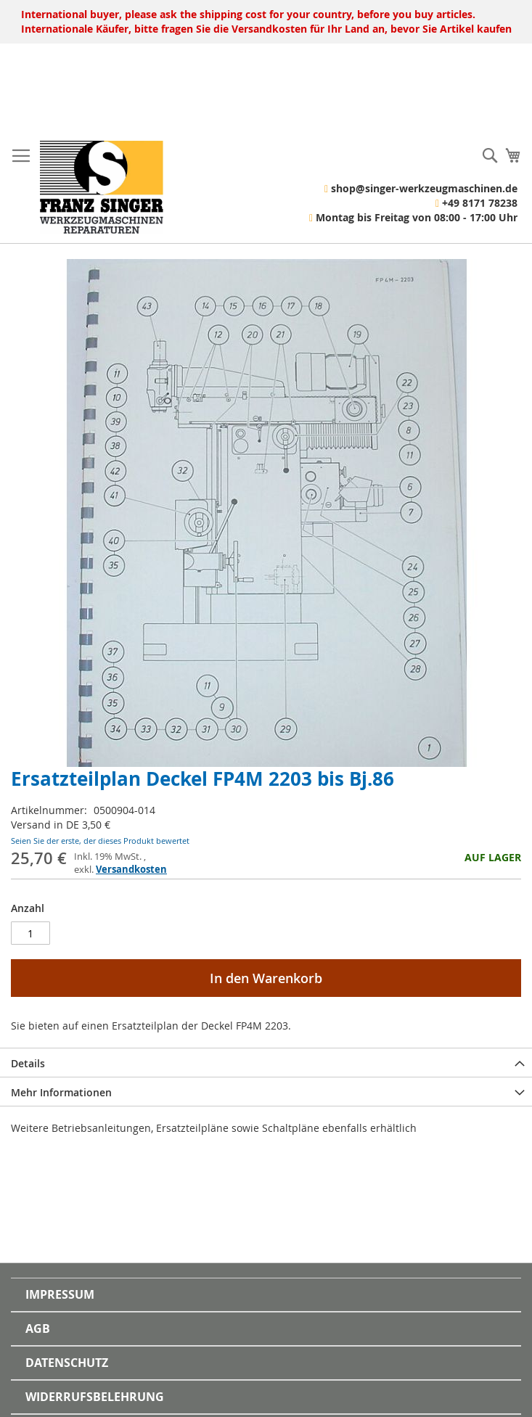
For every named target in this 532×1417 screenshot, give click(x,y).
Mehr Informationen (61, 1092)
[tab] (266, 1062)
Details (28, 1063)
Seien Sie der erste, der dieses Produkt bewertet (100, 840)
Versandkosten (131, 869)
